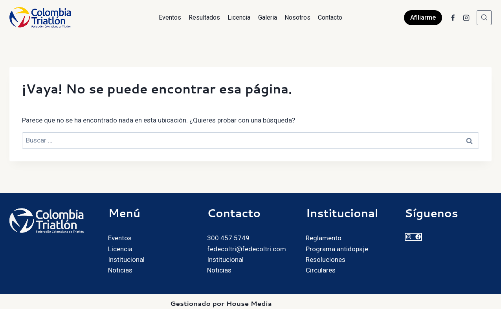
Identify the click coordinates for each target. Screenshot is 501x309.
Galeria (267, 17)
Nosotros (297, 17)
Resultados (204, 17)
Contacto (330, 17)
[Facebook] (452, 17)
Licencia (239, 17)
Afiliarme (423, 17)
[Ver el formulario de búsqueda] (484, 17)
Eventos (170, 17)
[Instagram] (466, 17)
